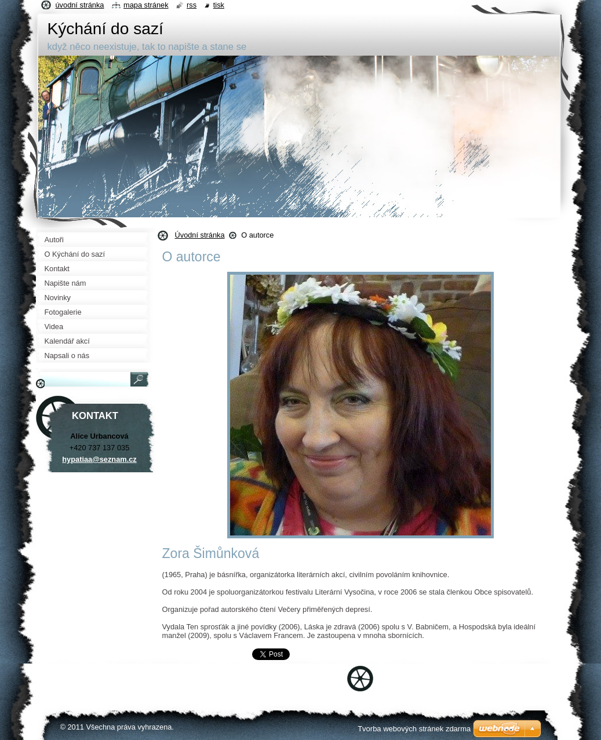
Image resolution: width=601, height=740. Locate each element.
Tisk (218, 5)
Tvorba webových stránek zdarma (414, 728)
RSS (191, 5)
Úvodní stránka (200, 235)
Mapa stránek (146, 5)
